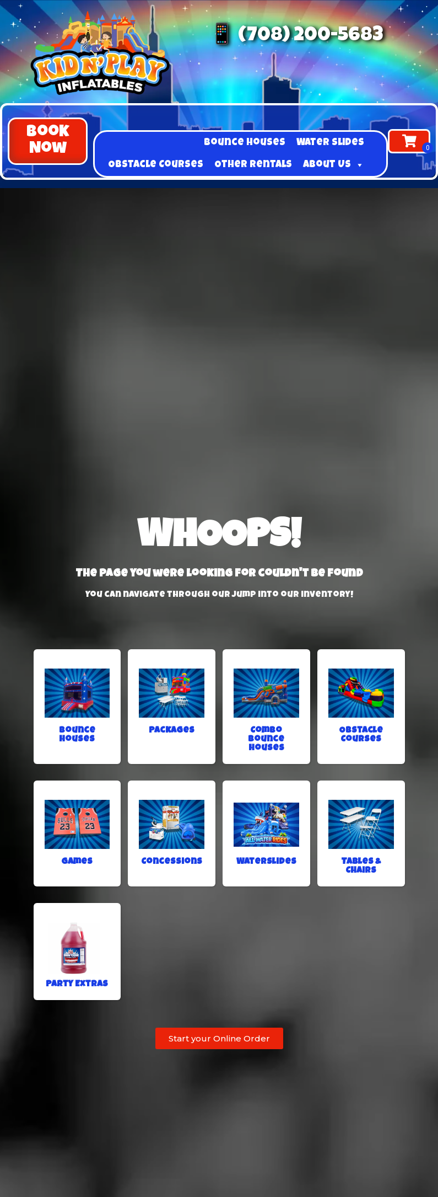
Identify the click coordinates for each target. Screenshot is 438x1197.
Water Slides (330, 143)
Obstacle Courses (155, 165)
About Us (333, 165)
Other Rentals (253, 165)
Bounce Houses (244, 143)
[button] (48, 141)
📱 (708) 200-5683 (296, 36)
